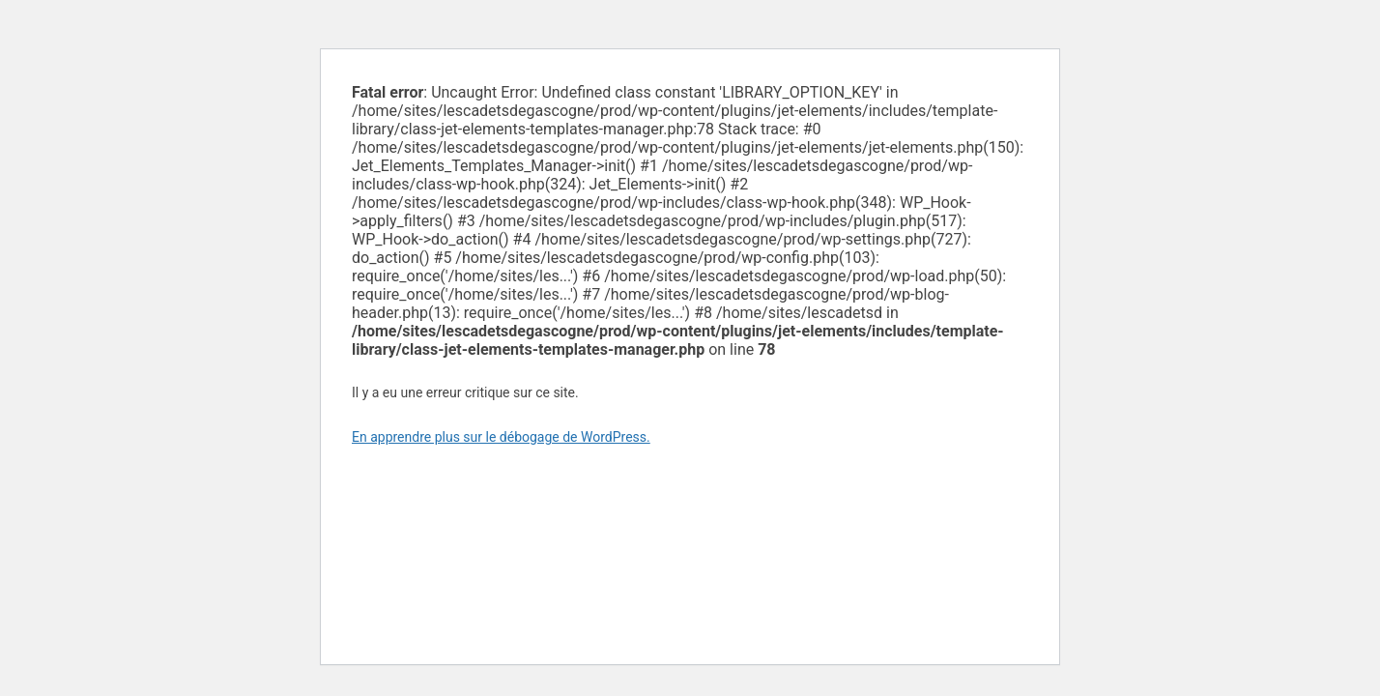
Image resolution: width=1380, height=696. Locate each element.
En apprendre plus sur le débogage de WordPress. (501, 437)
